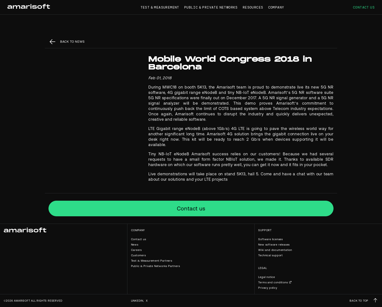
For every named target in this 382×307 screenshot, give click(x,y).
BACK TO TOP (359, 300)
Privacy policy (267, 287)
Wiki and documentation (275, 249)
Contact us (364, 7)
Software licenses (270, 239)
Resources (253, 7)
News (134, 244)
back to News (72, 41)
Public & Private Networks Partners (155, 266)
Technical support (270, 255)
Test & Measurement (160, 7)
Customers (138, 255)
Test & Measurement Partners (151, 260)
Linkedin (137, 300)
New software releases (274, 244)
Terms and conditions (273, 282)
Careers (136, 249)
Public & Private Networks (211, 7)
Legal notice (266, 277)
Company (276, 7)
